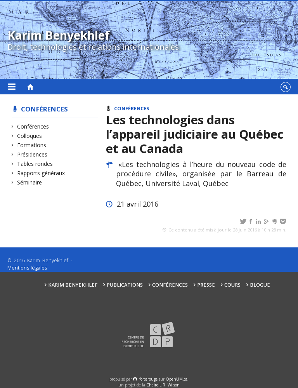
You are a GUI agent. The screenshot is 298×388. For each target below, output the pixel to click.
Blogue (260, 285)
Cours (232, 285)
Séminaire (29, 182)
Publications (125, 285)
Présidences (32, 154)
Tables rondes (35, 163)
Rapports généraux (41, 173)
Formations (31, 145)
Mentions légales (27, 267)
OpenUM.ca (176, 379)
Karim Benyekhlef (72, 285)
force (148, 379)
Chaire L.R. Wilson (163, 385)
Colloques (29, 135)
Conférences (44, 108)
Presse (206, 285)
